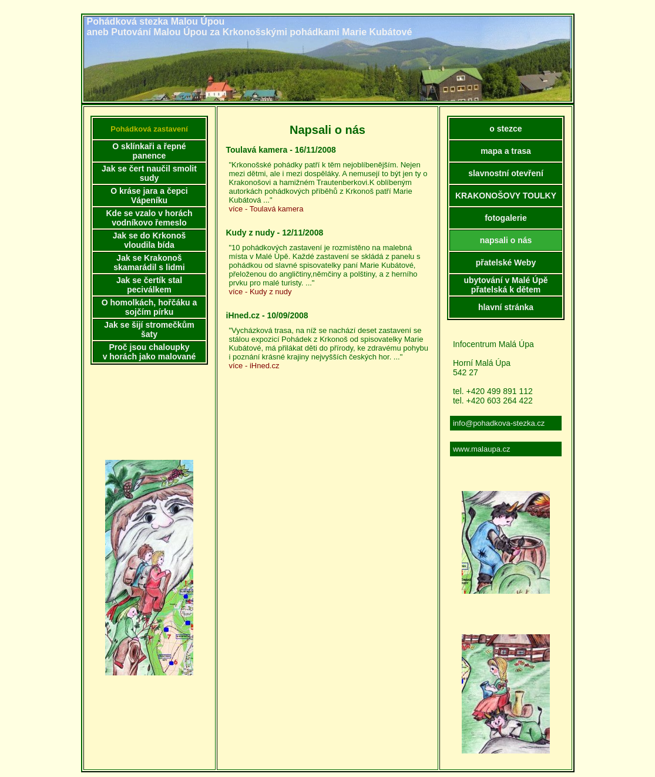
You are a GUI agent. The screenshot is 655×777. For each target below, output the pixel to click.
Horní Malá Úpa (481, 363)
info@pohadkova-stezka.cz (499, 423)
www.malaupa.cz (481, 449)
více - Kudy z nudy (260, 291)
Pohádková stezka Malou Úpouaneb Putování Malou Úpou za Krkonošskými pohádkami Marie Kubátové (249, 26)
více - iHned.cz (254, 365)
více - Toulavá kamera (266, 208)
